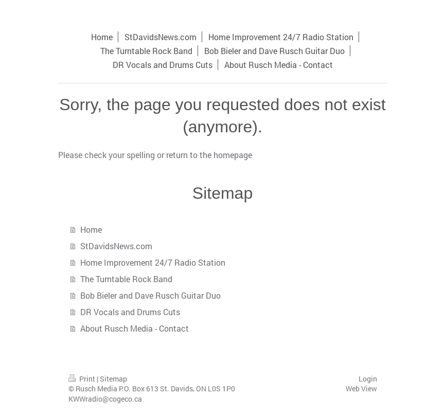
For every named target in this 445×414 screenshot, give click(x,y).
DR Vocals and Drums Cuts (130, 311)
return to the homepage (209, 154)
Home (91, 229)
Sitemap (113, 379)
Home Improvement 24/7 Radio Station (152, 262)
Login (368, 379)
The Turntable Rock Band (126, 278)
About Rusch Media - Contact (134, 328)
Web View (361, 388)
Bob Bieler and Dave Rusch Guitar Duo (150, 295)
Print (82, 379)
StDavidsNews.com (116, 245)
